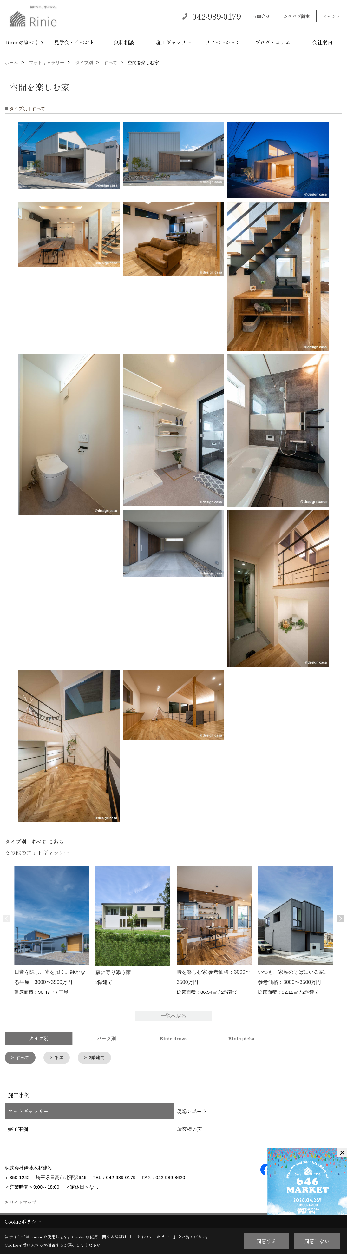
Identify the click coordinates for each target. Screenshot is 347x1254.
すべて (23, 1058)
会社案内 (322, 42)
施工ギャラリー (173, 42)
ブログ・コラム (273, 42)
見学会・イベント (74, 42)
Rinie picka (241, 1038)
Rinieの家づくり (25, 42)
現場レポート (192, 1112)
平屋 (61, 1058)
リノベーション (223, 42)
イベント (332, 16)
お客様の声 (189, 1129)
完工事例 (18, 1129)
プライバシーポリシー (152, 1237)
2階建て (99, 1058)
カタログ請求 (296, 16)
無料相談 (124, 42)
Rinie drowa (174, 1038)
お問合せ (261, 16)
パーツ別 (106, 1038)
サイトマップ (23, 1202)
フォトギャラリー (28, 1112)
